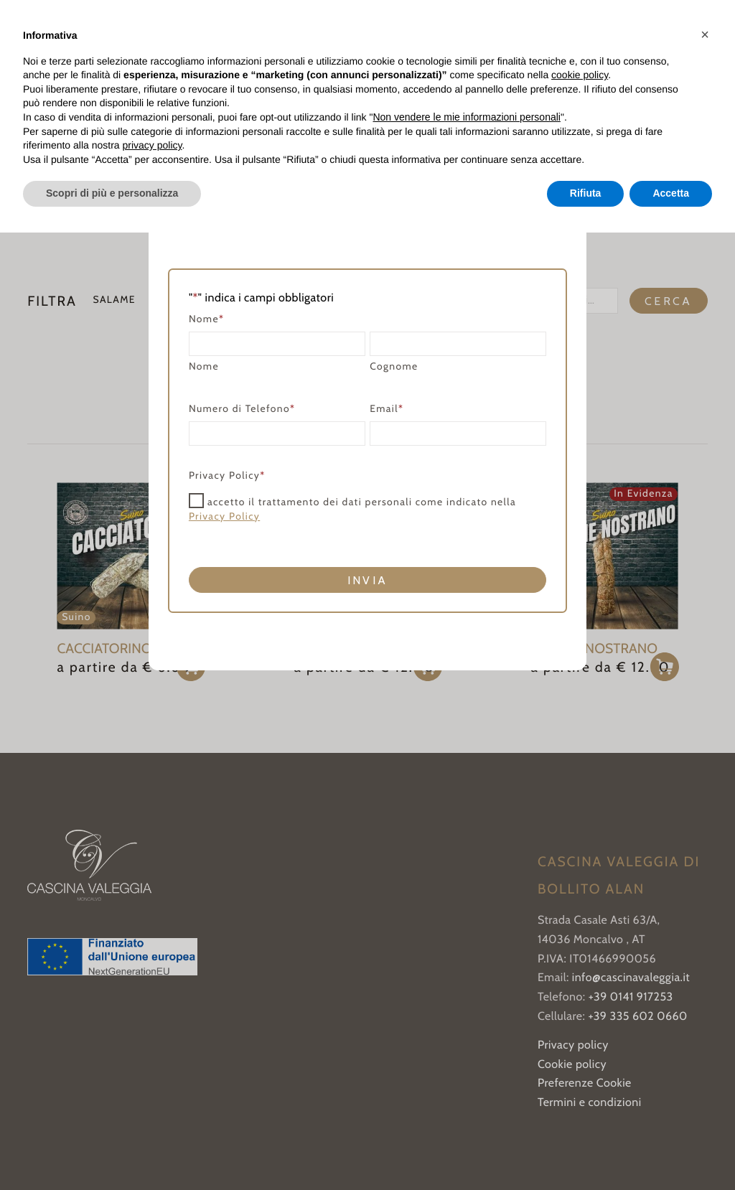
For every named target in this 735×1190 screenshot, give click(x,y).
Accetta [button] (670, 193)
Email (386, 409)
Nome (204, 367)
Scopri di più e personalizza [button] (112, 193)
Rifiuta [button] (585, 193)
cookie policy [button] (579, 74)
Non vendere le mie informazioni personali (466, 117)
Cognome (394, 367)
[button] (704, 34)
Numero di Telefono (242, 409)
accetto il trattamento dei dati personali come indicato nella (352, 509)
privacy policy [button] (152, 145)
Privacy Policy (224, 517)
